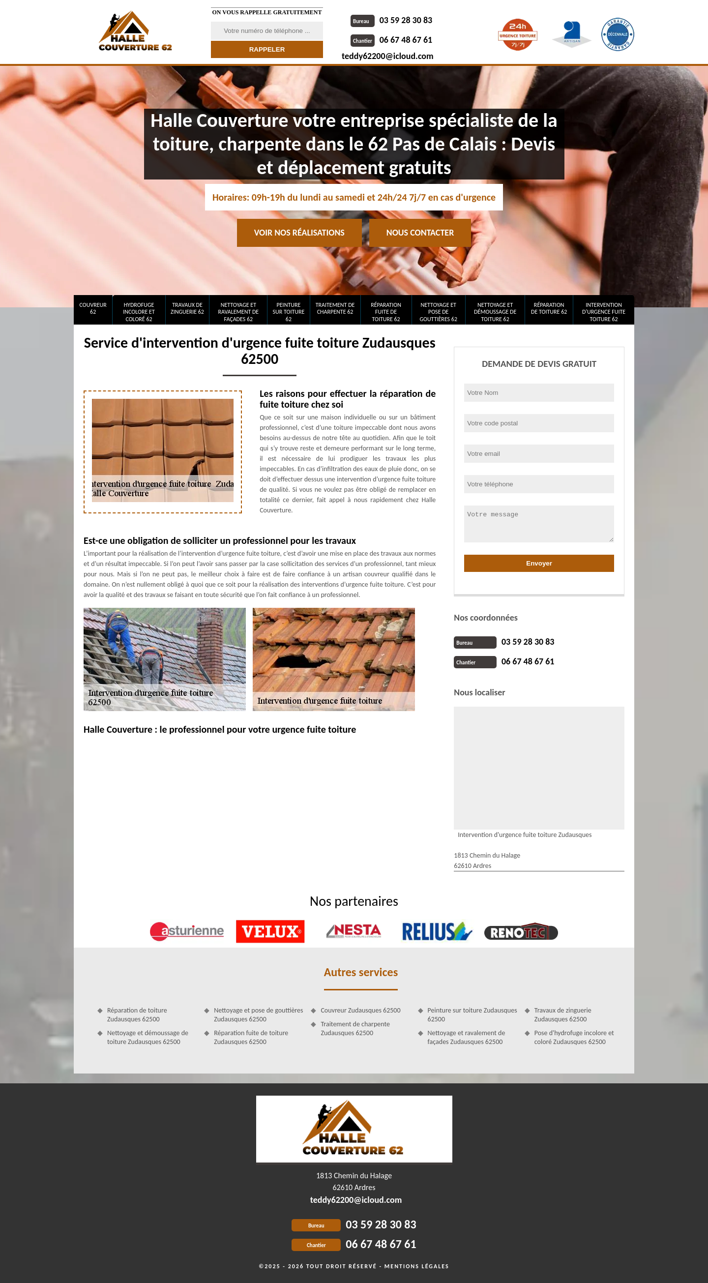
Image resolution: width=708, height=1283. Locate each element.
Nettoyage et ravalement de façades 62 (238, 312)
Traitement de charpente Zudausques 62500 (355, 1028)
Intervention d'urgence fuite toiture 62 (603, 312)
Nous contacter (420, 232)
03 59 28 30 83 (391, 20)
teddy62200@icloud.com (388, 56)
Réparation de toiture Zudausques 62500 (137, 1014)
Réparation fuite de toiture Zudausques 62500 (251, 1037)
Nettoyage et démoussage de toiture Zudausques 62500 (147, 1037)
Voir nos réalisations (299, 232)
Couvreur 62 (92, 308)
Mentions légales (416, 1266)
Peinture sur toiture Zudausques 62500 (472, 1014)
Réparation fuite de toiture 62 (386, 312)
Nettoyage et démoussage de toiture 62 (495, 312)
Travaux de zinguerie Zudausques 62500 (562, 1014)
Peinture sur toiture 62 (289, 312)
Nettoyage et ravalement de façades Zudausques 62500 (466, 1037)
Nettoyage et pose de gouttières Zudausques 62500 (258, 1014)
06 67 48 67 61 (391, 39)
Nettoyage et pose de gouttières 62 (438, 312)
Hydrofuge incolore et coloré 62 (139, 312)
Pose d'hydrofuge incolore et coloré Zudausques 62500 (574, 1037)
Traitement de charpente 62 (335, 308)
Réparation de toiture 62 (549, 308)
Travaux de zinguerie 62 (187, 308)
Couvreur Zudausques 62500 (360, 1010)
